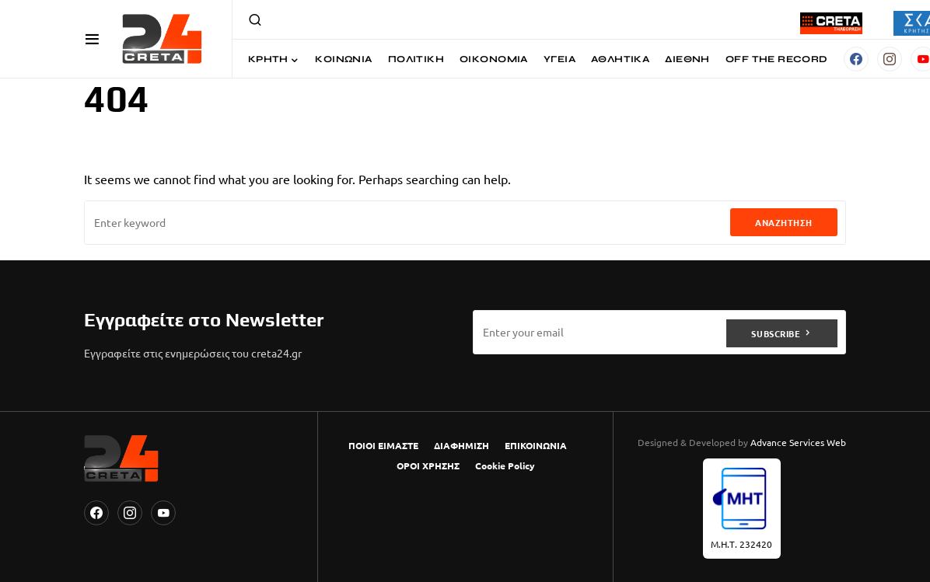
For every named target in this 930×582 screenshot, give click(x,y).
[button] (92, 39)
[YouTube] (163, 512)
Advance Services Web (798, 442)
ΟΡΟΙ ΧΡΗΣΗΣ (428, 465)
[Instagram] (889, 59)
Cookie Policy (505, 465)
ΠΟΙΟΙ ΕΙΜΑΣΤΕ (383, 445)
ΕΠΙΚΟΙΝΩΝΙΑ (536, 445)
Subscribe (775, 332)
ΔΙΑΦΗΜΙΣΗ (461, 445)
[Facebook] (856, 59)
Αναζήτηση (784, 222)
